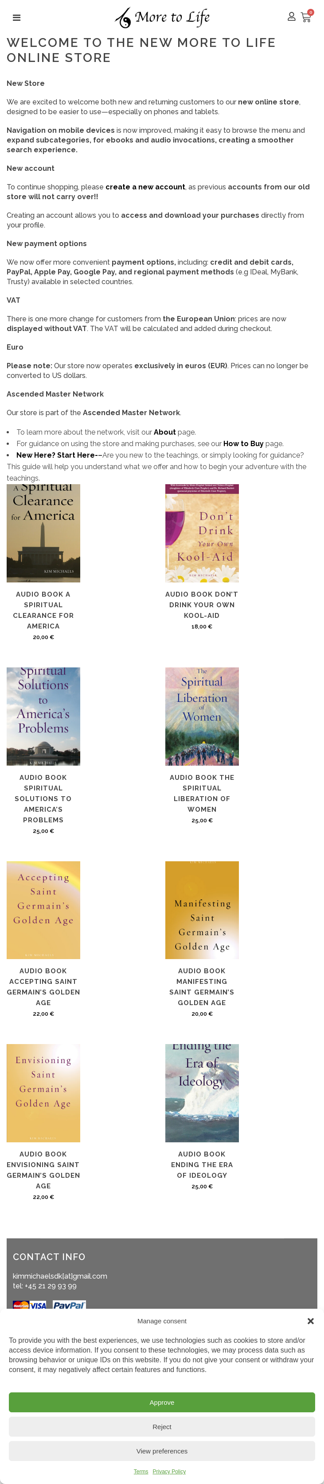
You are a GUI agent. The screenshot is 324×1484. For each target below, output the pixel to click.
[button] (310, 1321)
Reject (162, 1426)
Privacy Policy (169, 1472)
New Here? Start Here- (57, 455)
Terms (141, 1472)
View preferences (162, 1451)
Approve (162, 1402)
